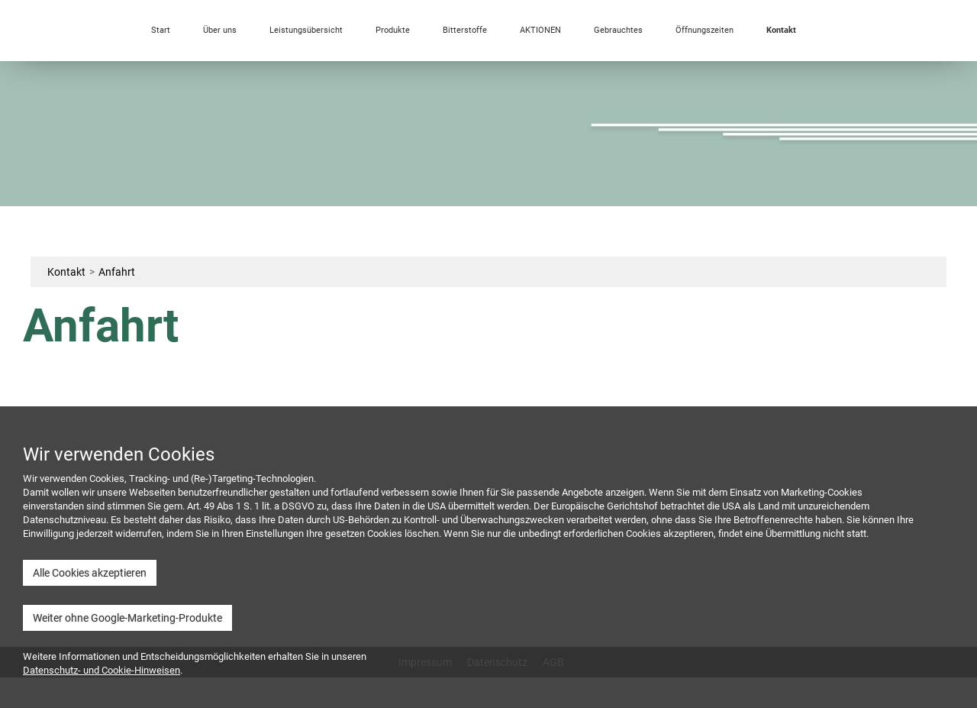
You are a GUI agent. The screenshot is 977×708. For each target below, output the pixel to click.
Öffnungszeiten (705, 30)
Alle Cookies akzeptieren (90, 573)
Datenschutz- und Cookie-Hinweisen (101, 670)
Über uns (220, 30)
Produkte (393, 30)
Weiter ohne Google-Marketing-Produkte (127, 618)
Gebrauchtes (618, 30)
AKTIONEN (540, 30)
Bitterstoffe (465, 30)
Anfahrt (116, 272)
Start (160, 30)
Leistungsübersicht (306, 30)
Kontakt (781, 30)
